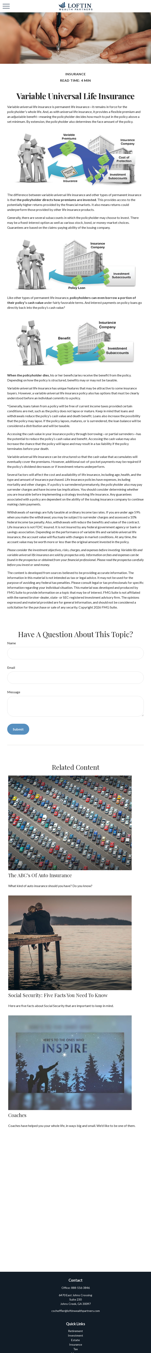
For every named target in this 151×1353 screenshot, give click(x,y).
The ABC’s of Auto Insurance (40, 875)
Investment (75, 1335)
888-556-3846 (80, 1287)
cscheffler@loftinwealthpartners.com (75, 1310)
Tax (75, 1349)
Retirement (75, 1331)
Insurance (75, 1344)
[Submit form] (18, 729)
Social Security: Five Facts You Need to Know (58, 995)
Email (11, 667)
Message (13, 692)
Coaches (17, 1115)
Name (11, 643)
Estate (75, 1340)
